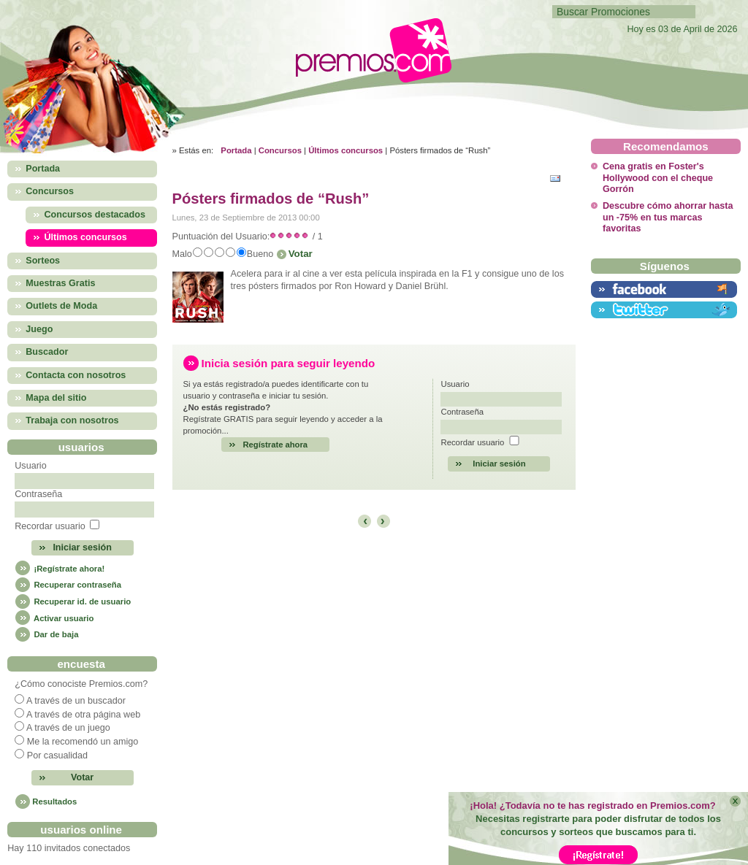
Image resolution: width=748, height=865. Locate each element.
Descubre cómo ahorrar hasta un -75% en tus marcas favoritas (668, 217)
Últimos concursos (345, 150)
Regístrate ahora (275, 444)
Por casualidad (57, 755)
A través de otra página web (83, 715)
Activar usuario (54, 618)
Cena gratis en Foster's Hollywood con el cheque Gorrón (658, 177)
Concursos (280, 150)
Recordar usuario (50, 526)
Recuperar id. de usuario (73, 601)
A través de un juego (68, 728)
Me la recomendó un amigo (83, 742)
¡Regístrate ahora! (59, 568)
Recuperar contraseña (68, 584)
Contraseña (38, 494)
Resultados (54, 801)
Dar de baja (46, 634)
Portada (236, 150)
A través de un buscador (76, 701)
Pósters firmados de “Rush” (271, 199)
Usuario (30, 466)
